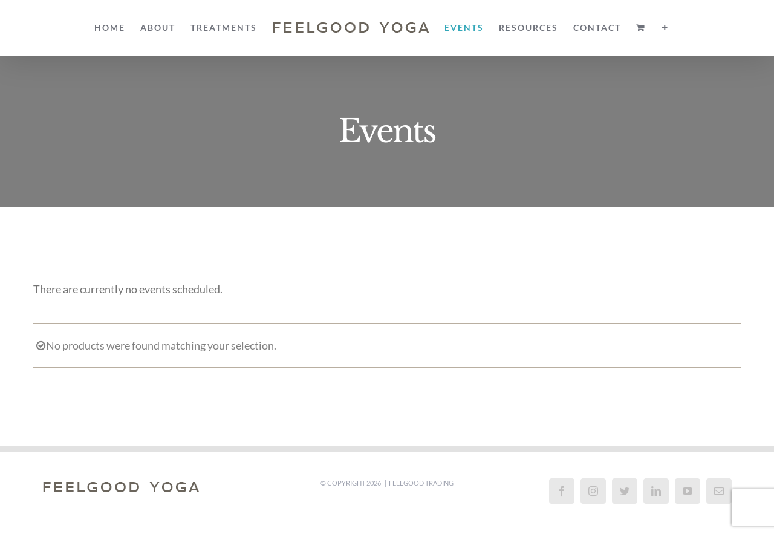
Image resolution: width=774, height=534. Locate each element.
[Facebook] (561, 491)
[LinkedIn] (656, 491)
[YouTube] (687, 491)
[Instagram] (593, 491)
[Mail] (719, 491)
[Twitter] (624, 491)
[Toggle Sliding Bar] (665, 27)
